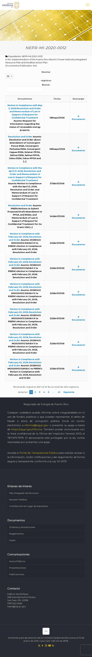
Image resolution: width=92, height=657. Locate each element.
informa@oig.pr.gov (36, 425)
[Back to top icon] (46, 631)
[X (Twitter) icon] (39, 645)
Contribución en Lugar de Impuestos (28, 506)
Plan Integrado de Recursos (23, 493)
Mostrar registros (28, 76)
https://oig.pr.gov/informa (26, 429)
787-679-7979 (15, 437)
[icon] (49, 645)
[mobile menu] (87, 5)
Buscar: (28, 88)
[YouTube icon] (42, 645)
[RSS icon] (53, 645)
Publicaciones (16, 574)
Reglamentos (16, 533)
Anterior (23, 392)
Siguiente (68, 392)
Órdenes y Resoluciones (22, 527)
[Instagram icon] (46, 645)
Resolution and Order (20, 136)
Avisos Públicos (17, 561)
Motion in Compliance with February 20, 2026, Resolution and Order (24, 236)
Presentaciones (17, 567)
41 (59, 392)
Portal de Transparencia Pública (38, 452)
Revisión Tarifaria (18, 499)
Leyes (12, 540)
